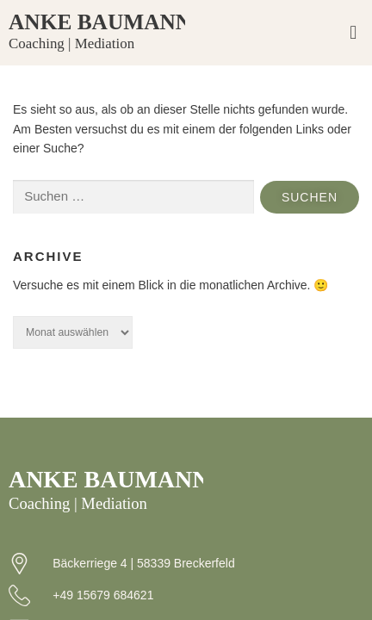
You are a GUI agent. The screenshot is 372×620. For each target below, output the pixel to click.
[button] (353, 33)
